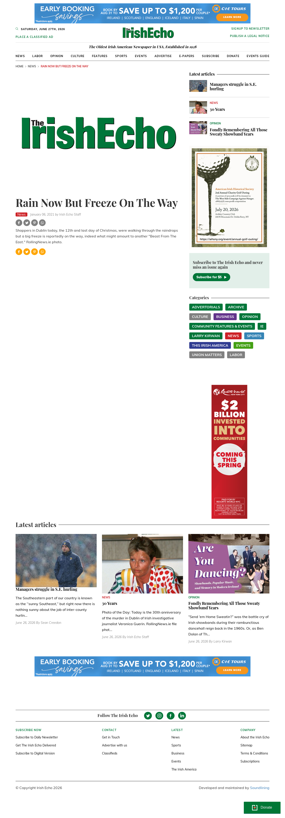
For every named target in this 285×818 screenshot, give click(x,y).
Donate (233, 56)
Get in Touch (111, 737)
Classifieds (109, 753)
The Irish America (183, 769)
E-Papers (187, 56)
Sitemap (246, 745)
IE (262, 326)
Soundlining (259, 787)
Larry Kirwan (206, 336)
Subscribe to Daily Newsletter (37, 737)
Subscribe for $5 (211, 277)
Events (141, 56)
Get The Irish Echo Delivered (36, 745)
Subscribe (210, 56)
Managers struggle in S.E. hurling (233, 86)
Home (19, 66)
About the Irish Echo (254, 737)
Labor (37, 56)
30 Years (217, 109)
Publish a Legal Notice (249, 36)
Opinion (56, 56)
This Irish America (210, 345)
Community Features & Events (222, 326)
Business (225, 316)
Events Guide (258, 56)
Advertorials (206, 307)
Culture (77, 56)
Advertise (163, 56)
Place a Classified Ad (34, 37)
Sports (121, 56)
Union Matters (207, 354)
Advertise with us (114, 745)
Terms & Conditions (254, 753)
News (20, 56)
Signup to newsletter (250, 28)
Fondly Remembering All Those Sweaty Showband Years (238, 132)
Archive (236, 307)
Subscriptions (250, 761)
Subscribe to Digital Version (35, 753)
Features (100, 56)
